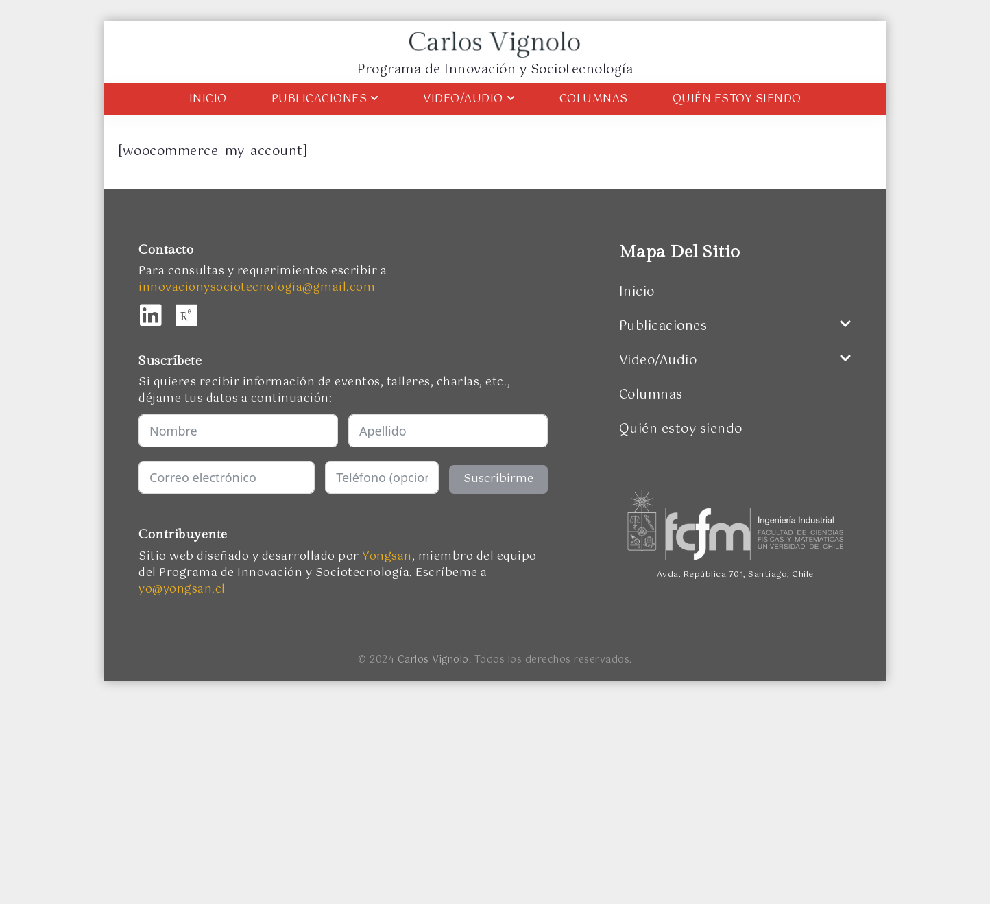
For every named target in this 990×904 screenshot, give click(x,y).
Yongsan (387, 556)
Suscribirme (498, 479)
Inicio (208, 99)
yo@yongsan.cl (182, 589)
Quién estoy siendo (737, 99)
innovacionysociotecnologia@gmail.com (256, 287)
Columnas (593, 99)
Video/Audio (469, 99)
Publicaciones (325, 99)
